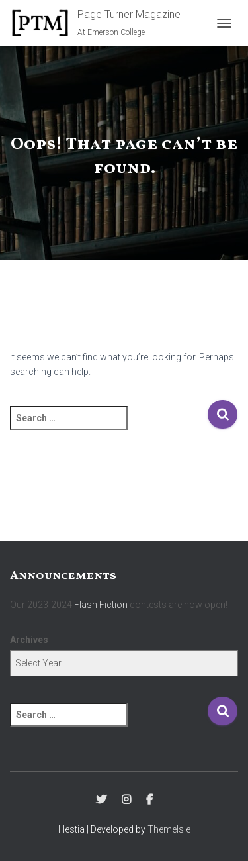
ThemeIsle (168, 829)
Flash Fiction (101, 604)
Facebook (149, 800)
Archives (29, 639)
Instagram (126, 800)
